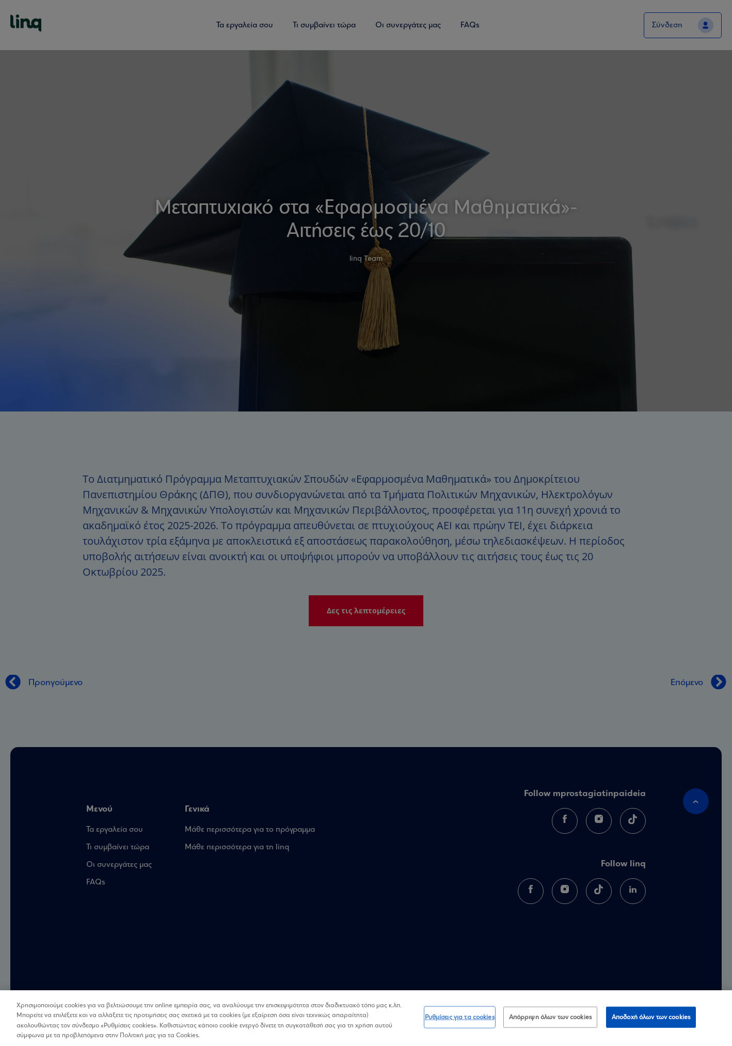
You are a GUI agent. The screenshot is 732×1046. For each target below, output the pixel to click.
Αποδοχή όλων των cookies (651, 1023)
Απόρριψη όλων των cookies (550, 1023)
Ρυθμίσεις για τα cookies (460, 1023)
